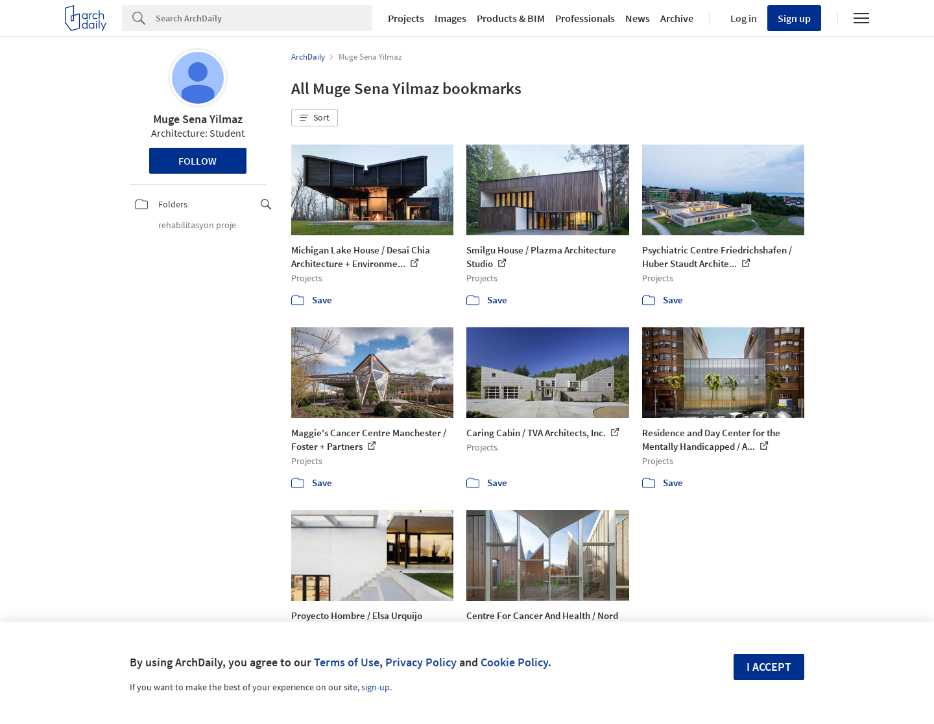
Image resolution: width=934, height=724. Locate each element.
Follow (197, 160)
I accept (769, 666)
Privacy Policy (421, 662)
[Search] (264, 18)
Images (450, 18)
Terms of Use (346, 662)
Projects (406, 18)
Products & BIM (511, 18)
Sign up (794, 18)
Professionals (585, 18)
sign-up (375, 687)
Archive (676, 18)
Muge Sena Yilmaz (198, 118)
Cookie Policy (514, 662)
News (637, 18)
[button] (314, 118)
